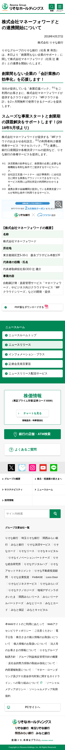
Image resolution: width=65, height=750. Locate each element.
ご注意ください (43, 630)
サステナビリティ (14, 489)
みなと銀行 (17, 544)
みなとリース (34, 603)
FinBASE (37, 577)
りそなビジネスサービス (22, 583)
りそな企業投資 (20, 577)
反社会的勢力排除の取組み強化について (31, 663)
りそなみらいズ (49, 583)
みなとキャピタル (37, 609)
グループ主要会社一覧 (17, 527)
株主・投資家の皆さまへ (49, 479)
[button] (52, 11)
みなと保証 (17, 609)
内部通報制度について (18, 669)
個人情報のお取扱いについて (30, 643)
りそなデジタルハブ (35, 564)
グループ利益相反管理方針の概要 (38, 656)
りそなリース (26, 551)
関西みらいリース (29, 596)
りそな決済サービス (38, 544)
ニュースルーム (45, 489)
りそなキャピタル (47, 551)
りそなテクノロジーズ (21, 590)
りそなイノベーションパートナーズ (29, 557)
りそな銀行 (11, 537)
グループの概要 (12, 479)
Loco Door (52, 577)
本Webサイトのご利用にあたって (24, 624)
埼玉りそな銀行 (30, 537)
